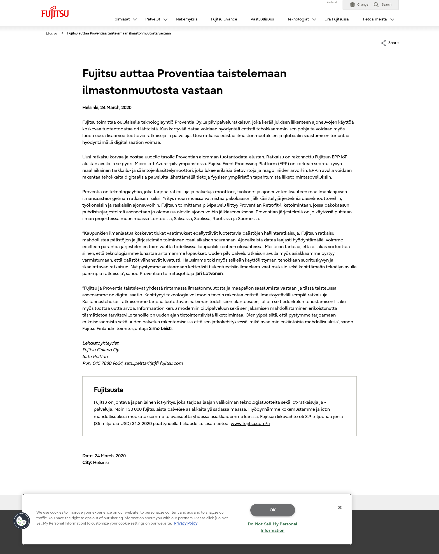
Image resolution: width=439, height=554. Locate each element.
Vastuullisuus (262, 19)
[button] (359, 4)
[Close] (340, 507)
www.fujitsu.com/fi (250, 423)
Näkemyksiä (187, 19)
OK (273, 510)
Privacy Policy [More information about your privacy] (185, 523)
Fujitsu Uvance (224, 19)
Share (393, 42)
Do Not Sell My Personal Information (272, 527)
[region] (187, 519)
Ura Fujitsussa (336, 19)
